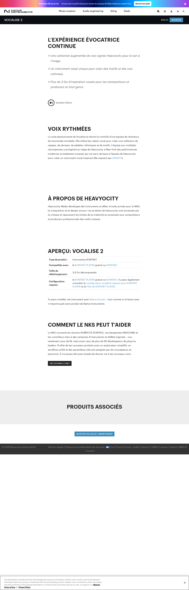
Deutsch (145, 447)
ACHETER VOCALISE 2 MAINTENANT (94, 434)
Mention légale (56, 447)
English (136, 447)
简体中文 (183, 447)
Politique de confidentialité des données (85, 447)
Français (163, 447)
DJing (114, 10)
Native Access (97, 299)
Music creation (67, 10)
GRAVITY (117, 158)
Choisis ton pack (142, 3)
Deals (127, 10)
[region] (94, 583)
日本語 (154, 447)
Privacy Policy (24, 587)
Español (173, 447)
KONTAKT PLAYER (84, 265)
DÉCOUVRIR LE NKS (60, 363)
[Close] (185, 583)
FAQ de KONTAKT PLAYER (101, 286)
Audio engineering (93, 10)
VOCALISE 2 (13, 20)
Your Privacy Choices (118, 447)
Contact (90, 451)
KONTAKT (112, 265)
